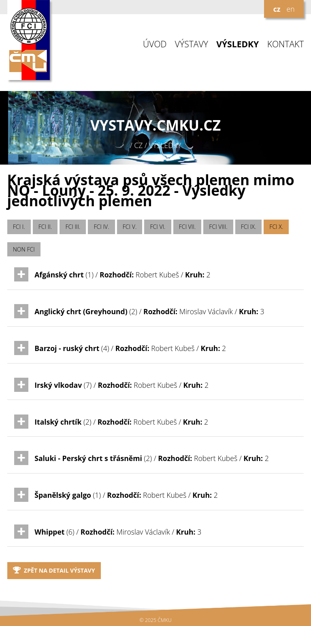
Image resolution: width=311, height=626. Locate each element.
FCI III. (72, 227)
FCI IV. (101, 227)
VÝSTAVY (191, 44)
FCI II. (45, 227)
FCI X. (276, 227)
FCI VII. (187, 227)
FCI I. (19, 227)
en (290, 9)
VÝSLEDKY (237, 44)
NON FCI (24, 249)
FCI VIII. (218, 227)
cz (277, 9)
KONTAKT (285, 44)
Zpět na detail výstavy (54, 570)
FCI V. (130, 227)
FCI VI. (157, 227)
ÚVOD (154, 44)
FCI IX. (248, 227)
